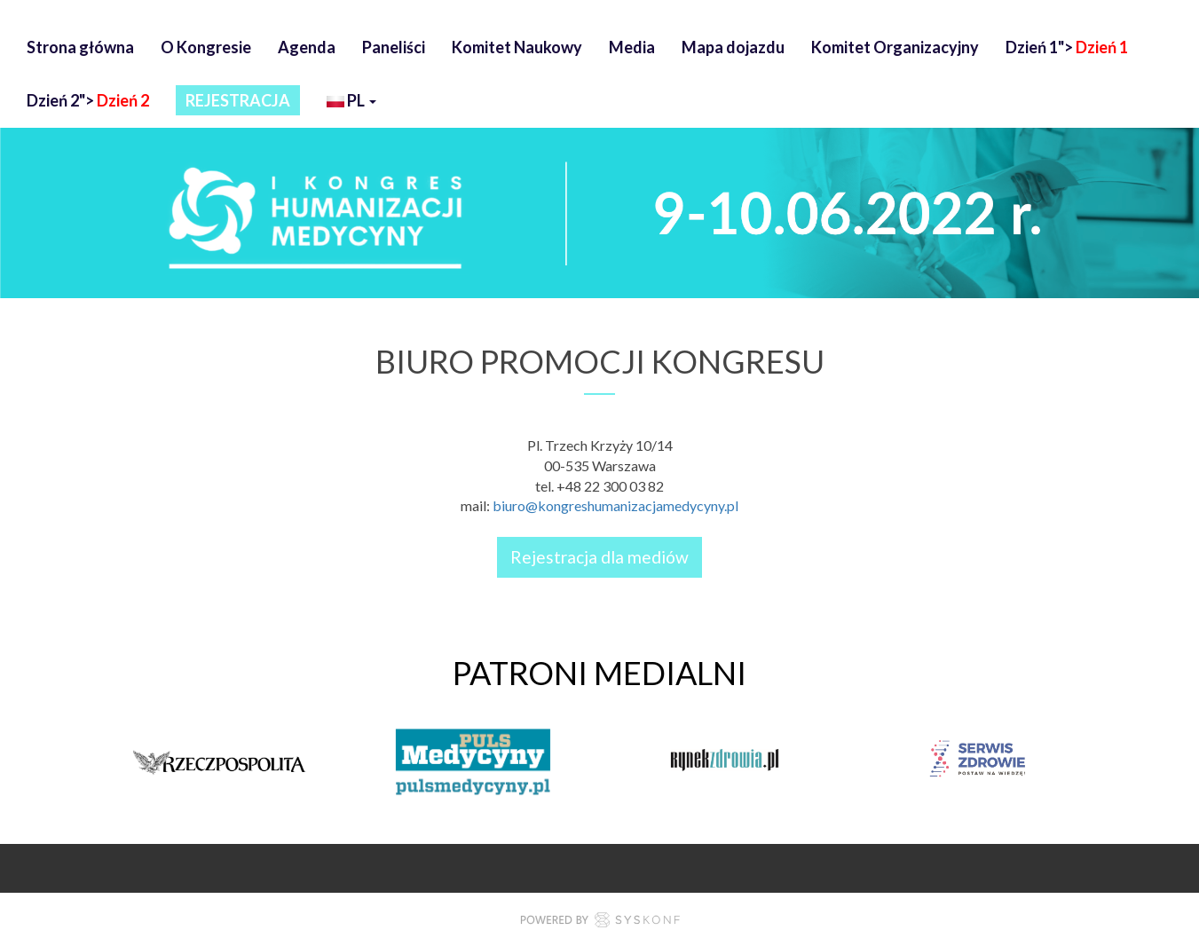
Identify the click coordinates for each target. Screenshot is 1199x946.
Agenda (306, 47)
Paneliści (393, 47)
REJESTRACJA (237, 100)
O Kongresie (206, 47)
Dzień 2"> (88, 100)
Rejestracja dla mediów (599, 557)
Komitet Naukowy (517, 47)
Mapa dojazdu (733, 47)
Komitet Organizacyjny (895, 47)
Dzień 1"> (1067, 47)
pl (351, 102)
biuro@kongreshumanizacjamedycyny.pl (615, 505)
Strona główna (80, 47)
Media (632, 47)
